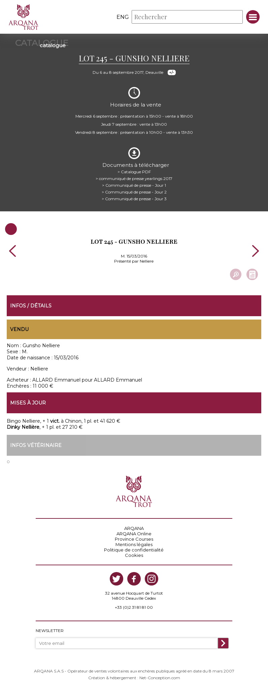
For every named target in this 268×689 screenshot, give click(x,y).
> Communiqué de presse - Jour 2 (134, 191)
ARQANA (134, 528)
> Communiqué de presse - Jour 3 (134, 198)
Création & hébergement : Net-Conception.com (134, 677)
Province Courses (134, 539)
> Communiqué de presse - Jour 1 (134, 185)
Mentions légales (134, 544)
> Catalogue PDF (134, 171)
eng (122, 17)
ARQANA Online (134, 533)
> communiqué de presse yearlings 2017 (134, 178)
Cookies (134, 555)
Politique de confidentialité (134, 549)
